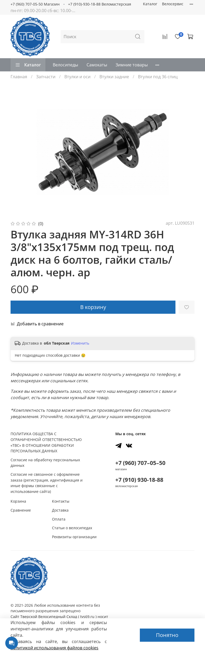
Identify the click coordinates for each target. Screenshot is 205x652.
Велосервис (172, 3)
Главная (19, 77)
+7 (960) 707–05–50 (140, 463)
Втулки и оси (77, 77)
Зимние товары (132, 65)
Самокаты (97, 65)
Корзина (18, 501)
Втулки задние (114, 77)
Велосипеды (65, 65)
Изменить (80, 343)
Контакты (60, 501)
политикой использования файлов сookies (54, 648)
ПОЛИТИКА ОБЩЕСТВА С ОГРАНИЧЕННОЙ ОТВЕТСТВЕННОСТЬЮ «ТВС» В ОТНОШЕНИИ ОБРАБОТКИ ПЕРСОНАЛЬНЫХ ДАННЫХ (46, 442)
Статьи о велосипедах (72, 527)
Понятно (167, 635)
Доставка (60, 510)
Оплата (58, 519)
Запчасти (45, 77)
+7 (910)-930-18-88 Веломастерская (99, 4)
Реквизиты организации (74, 536)
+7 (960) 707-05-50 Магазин (35, 4)
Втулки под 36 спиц (158, 77)
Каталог (150, 3)
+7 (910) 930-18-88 (139, 479)
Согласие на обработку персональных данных (45, 462)
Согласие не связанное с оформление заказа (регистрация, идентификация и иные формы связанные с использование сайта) (47, 483)
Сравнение (21, 510)
